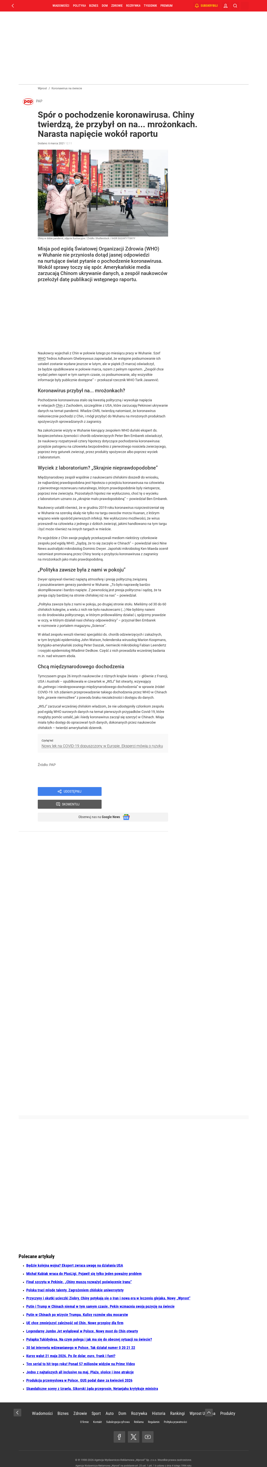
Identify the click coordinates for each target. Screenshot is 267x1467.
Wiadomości (61, 5)
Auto (110, 1403)
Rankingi (177, 1403)
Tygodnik (150, 5)
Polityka (79, 5)
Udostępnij (72, 793)
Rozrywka (133, 5)
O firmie (84, 1412)
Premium (166, 5)
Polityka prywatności (175, 1412)
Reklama (139, 1412)
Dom (105, 5)
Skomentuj (139, 793)
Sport (96, 1403)
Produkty (227, 1403)
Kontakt (97, 1412)
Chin (59, 407)
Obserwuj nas (96, 806)
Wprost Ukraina (202, 1403)
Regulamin (153, 1412)
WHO (42, 360)
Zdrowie (117, 5)
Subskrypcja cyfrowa (118, 1412)
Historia (158, 1403)
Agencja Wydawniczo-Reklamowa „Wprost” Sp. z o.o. (125, 1449)
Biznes (93, 5)
